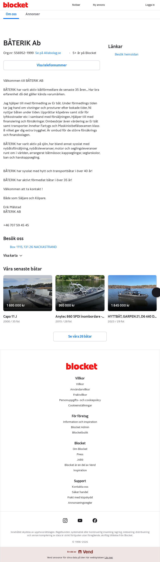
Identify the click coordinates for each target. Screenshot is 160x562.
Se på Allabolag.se (51, 53)
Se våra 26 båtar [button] (80, 336)
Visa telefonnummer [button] (52, 65)
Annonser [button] (33, 14)
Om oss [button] (11, 14)
